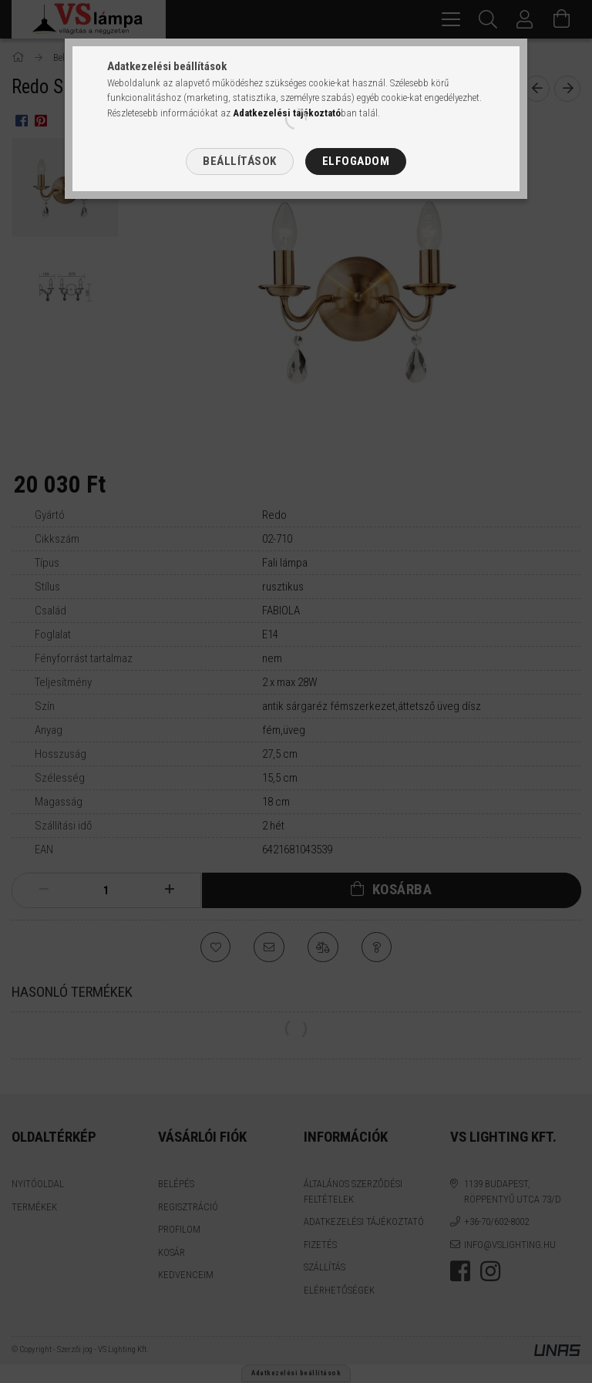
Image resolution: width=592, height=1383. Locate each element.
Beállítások (240, 161)
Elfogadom (356, 161)
